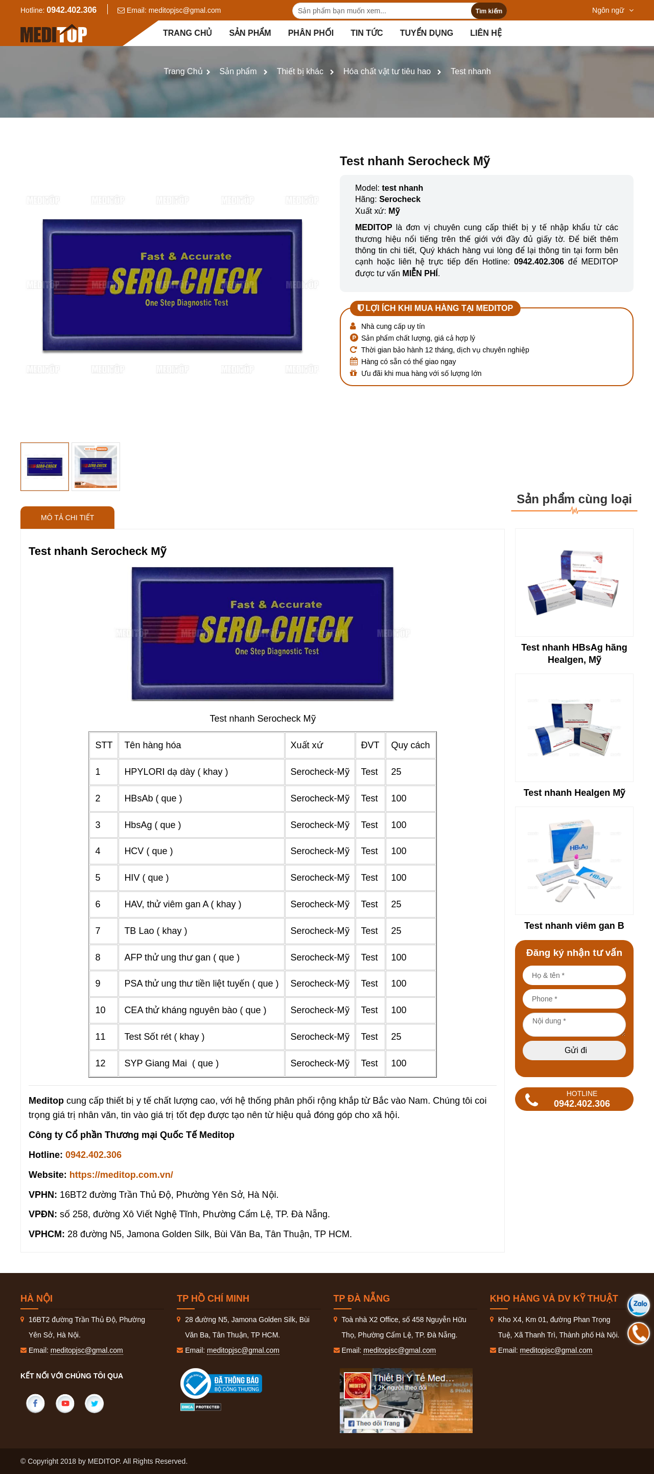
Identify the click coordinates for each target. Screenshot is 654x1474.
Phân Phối (311, 33)
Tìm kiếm (489, 11)
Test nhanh (471, 71)
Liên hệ (485, 33)
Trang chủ (187, 33)
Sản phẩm (250, 33)
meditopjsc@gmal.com (185, 10)
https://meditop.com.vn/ (121, 1175)
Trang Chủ (183, 71)
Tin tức (367, 33)
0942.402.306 (71, 10)
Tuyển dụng (427, 33)
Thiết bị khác (300, 71)
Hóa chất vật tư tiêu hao (387, 71)
